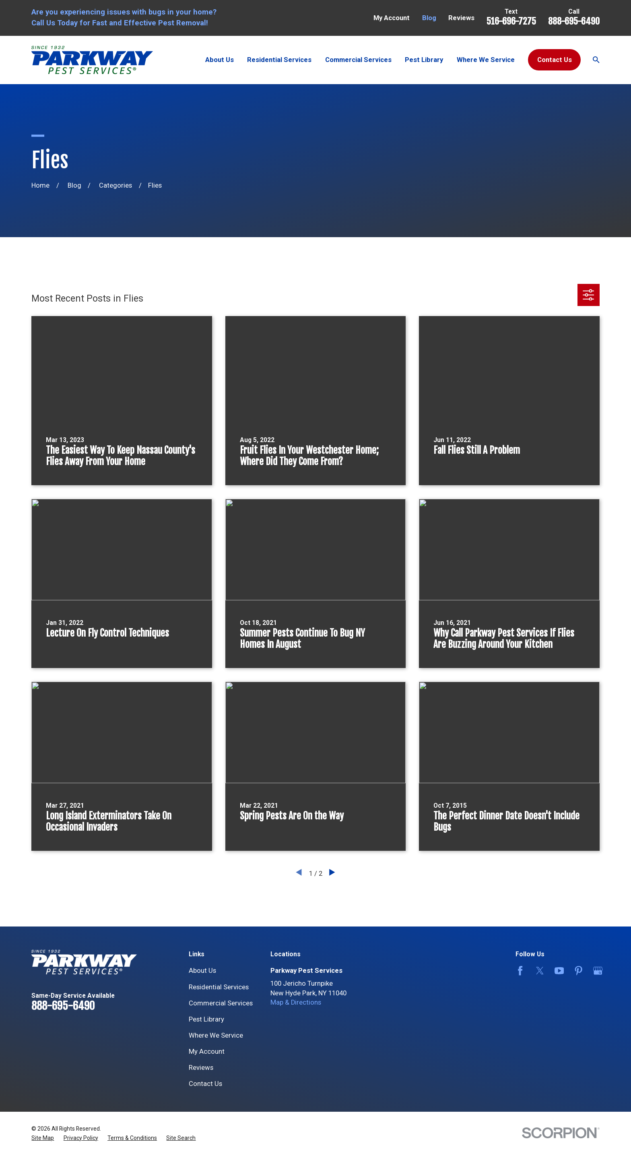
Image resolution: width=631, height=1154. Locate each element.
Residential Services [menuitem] (279, 60)
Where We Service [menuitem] (486, 60)
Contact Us (554, 60)
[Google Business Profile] (596, 970)
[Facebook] (519, 970)
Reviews (461, 18)
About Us (202, 970)
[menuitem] (42, 1138)
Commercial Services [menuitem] (358, 60)
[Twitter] (538, 970)
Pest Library (206, 1019)
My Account (391, 18)
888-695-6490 (574, 21)
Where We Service (216, 1035)
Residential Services (219, 987)
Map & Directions (295, 1002)
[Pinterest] (577, 970)
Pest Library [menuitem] (424, 60)
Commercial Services (221, 1003)
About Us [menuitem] (219, 60)
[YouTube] (558, 970)
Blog (429, 18)
